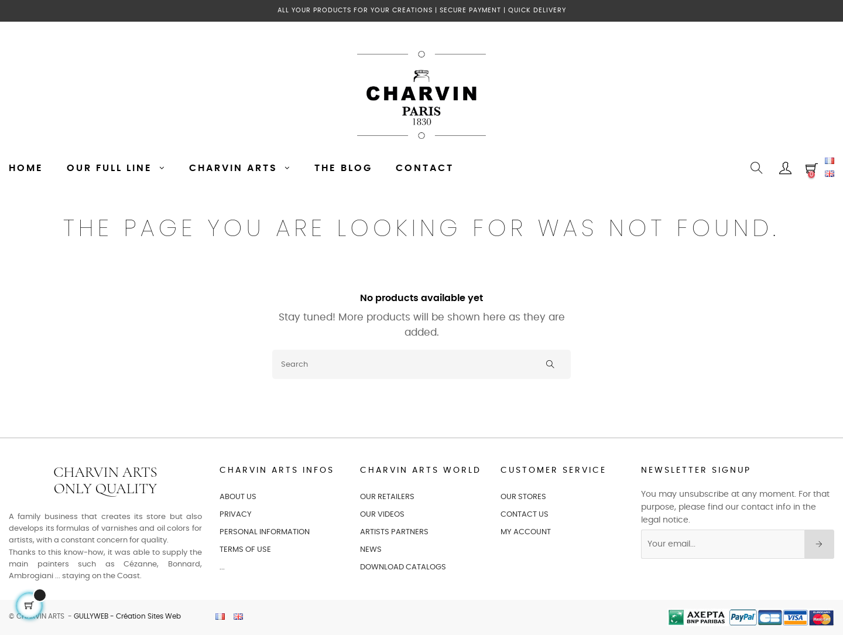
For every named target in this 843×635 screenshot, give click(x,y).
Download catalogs (403, 567)
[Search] (421, 364)
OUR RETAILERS (387, 497)
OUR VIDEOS (382, 514)
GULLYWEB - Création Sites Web (127, 616)
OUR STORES (523, 497)
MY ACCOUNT (526, 532)
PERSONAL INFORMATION (265, 532)
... (222, 567)
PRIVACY (236, 514)
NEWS (371, 550)
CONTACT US (525, 514)
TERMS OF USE (245, 550)
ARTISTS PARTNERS (394, 532)
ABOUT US (238, 497)
